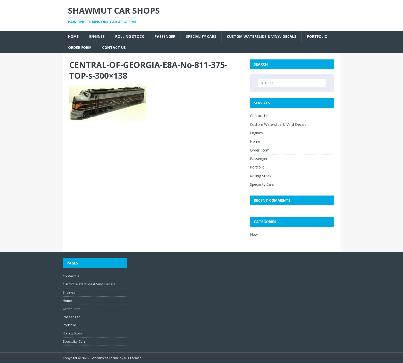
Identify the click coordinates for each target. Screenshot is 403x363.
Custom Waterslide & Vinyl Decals (261, 36)
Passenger (165, 36)
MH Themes (132, 358)
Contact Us (114, 47)
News (254, 234)
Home (73, 36)
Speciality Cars (201, 36)
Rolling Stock (129, 36)
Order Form (80, 47)
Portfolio (317, 36)
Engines (97, 36)
